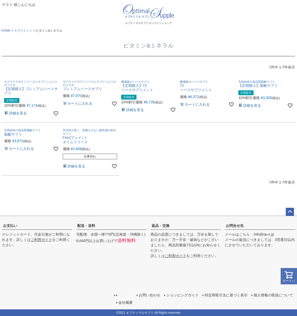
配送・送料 (86, 226)
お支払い (10, 226)
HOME (5, 30)
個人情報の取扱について (273, 295)
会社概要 (125, 302)
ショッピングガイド (182, 295)
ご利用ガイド (41, 240)
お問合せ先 (235, 226)
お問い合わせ (149, 295)
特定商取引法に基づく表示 (226, 295)
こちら (244, 234)
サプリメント (23, 30)
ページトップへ (290, 212)
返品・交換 (160, 226)
